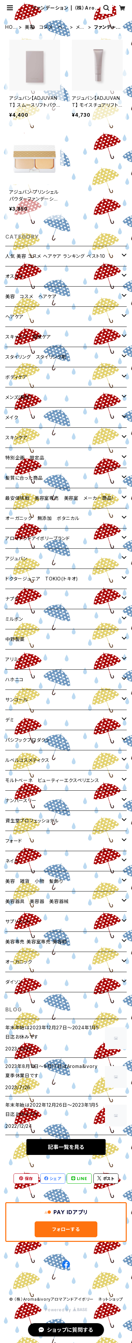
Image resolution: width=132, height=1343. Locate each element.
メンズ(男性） (19, 397)
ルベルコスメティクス (27, 760)
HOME (11, 27)
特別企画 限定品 (24, 457)
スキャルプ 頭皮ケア (28, 336)
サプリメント (18, 921)
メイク (80, 27)
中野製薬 (15, 639)
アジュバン (16, 558)
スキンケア (16, 437)
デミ (9, 720)
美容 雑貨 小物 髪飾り (34, 881)
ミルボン (14, 619)
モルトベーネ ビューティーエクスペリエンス (52, 780)
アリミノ (13, 659)
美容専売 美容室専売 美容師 (36, 941)
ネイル (11, 861)
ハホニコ (14, 679)
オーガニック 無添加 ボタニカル (42, 518)
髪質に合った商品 (24, 478)
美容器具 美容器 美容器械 (37, 901)
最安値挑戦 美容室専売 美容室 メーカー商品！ (59, 498)
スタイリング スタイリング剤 (35, 357)
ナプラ (11, 599)
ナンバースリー (21, 800)
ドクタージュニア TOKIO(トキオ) (41, 578)
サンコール (16, 699)
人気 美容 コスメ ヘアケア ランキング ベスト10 (55, 256)
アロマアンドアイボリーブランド (37, 538)
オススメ (14, 276)
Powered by (66, 1309)
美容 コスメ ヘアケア (46, 27)
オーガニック (18, 962)
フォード (13, 841)
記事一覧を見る (66, 1147)
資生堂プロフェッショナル (32, 820)
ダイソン (13, 982)
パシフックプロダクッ (27, 740)
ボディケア (16, 377)
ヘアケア (14, 316)
